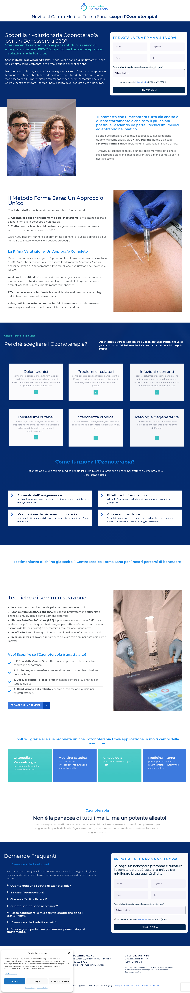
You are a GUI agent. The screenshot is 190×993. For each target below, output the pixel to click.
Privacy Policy (42, 988)
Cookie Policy (30, 988)
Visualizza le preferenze (60, 981)
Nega (37, 981)
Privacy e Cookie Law (124, 989)
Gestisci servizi (11, 974)
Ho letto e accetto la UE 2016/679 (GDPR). (142, 82)
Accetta (14, 981)
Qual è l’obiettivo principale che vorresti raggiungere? (138, 67)
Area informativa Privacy (147, 989)
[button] (68, 953)
